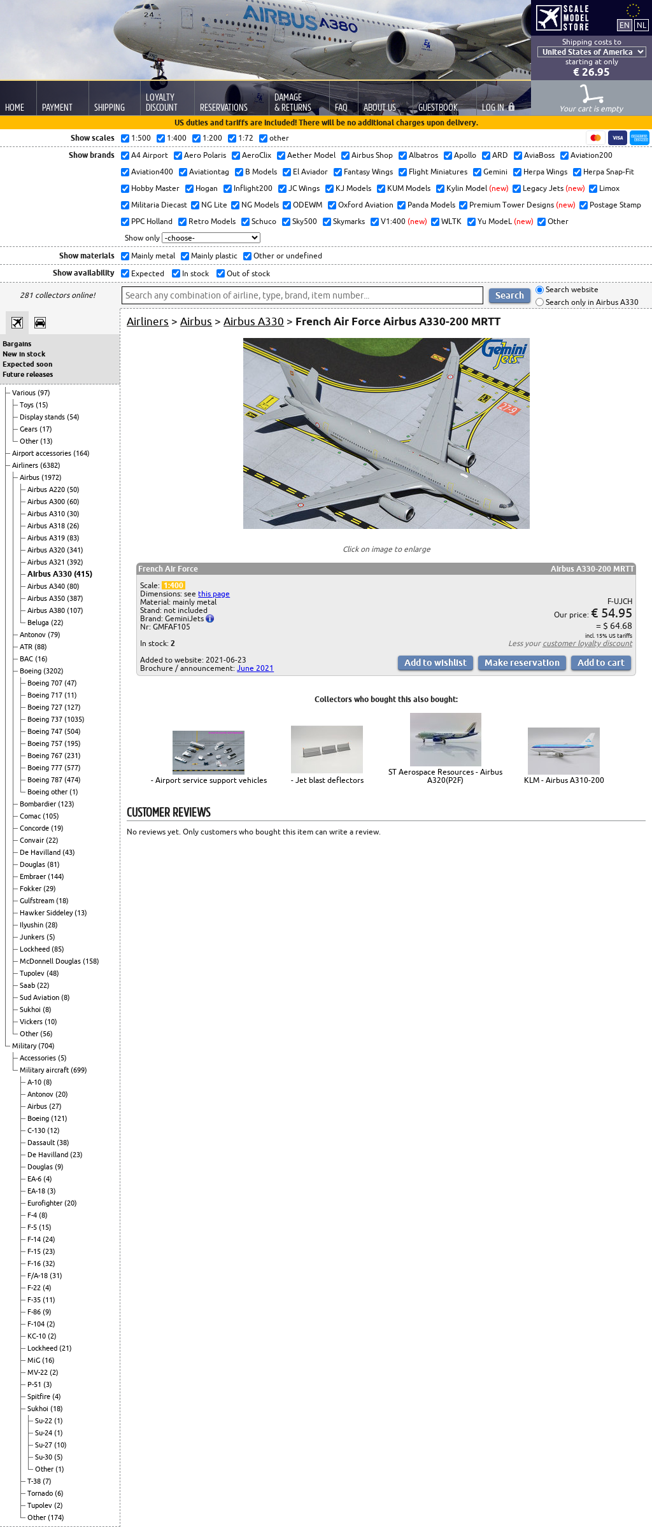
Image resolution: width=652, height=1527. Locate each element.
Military (25, 1046)
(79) (54, 634)
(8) (65, 997)
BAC (27, 659)
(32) (49, 1263)
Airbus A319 (47, 538)
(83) (73, 538)
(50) (73, 489)
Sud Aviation (40, 997)
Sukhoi (31, 1009)
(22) (57, 622)
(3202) (53, 671)
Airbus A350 (47, 598)
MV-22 (38, 1372)
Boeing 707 (45, 683)
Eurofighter (45, 1203)
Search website (571, 290)
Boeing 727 (45, 707)
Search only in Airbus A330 (591, 302)
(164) (81, 453)
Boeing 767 (45, 755)
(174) (56, 1517)
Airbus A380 (47, 610)
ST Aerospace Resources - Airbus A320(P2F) (445, 776)
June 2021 (255, 668)
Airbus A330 (50, 574)
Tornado (41, 1493)
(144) (56, 876)
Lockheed (36, 949)
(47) (70, 683)
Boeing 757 (45, 743)
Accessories (39, 1058)
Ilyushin (32, 925)
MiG (34, 1360)
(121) (59, 1118)
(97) (44, 393)
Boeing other (48, 792)
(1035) (74, 719)
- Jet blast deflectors (327, 780)
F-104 (36, 1324)
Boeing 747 (45, 731)
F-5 (33, 1227)
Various (25, 393)
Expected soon (27, 364)
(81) (53, 864)
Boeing (31, 671)
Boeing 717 (45, 695)
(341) (75, 550)
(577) (72, 767)
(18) (62, 900)
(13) (46, 441)
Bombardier (39, 804)
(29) (49, 888)
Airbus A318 (47, 526)
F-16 (35, 1263)
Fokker (31, 888)
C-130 (37, 1130)
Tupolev (33, 973)
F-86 (35, 1312)
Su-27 (44, 1445)
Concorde (35, 828)
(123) (66, 804)
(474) (72, 780)
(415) (83, 574)
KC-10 (37, 1336)
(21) (65, 1348)
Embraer (34, 876)
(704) (46, 1046)
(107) (75, 610)
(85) (58, 949)
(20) (61, 1094)
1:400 (173, 585)
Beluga (39, 622)
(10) (51, 1021)
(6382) (50, 465)
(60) (73, 501)
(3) (51, 1191)
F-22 (35, 1287)
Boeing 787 (45, 780)
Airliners (26, 465)
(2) (50, 1324)
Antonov (34, 634)
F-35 (35, 1300)
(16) (41, 659)
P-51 (35, 1384)
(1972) (51, 477)
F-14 (35, 1239)
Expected (146, 273)
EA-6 (35, 1179)
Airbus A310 (47, 513)
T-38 (35, 1481)
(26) (73, 526)
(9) (59, 1167)
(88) (40, 647)
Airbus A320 (47, 550)
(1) (73, 792)
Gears (29, 429)
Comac (31, 816)
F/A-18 (38, 1275)
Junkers (33, 937)
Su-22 (44, 1421)
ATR (27, 647)
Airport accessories (42, 453)
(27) (55, 1106)
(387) (75, 598)
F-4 (33, 1215)
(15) (42, 405)
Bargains (17, 344)
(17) (45, 429)
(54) (73, 417)
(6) (59, 1493)
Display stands (43, 417)
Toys (28, 405)
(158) (91, 961)
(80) (73, 586)
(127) (72, 707)
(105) (51, 816)
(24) (49, 1239)
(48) (52, 973)
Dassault (42, 1142)
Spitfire (39, 1396)
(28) (51, 925)
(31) (56, 1275)
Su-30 (44, 1457)
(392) (75, 562)
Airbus (30, 477)
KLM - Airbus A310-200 (564, 780)
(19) (57, 828)
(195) (72, 743)
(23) (76, 1154)
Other (30, 441)
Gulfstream (38, 900)
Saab (28, 985)
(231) (72, 755)
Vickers (32, 1021)
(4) (47, 1179)
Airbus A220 (47, 489)
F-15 (35, 1251)
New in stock (24, 354)
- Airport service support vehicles (209, 780)
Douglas (33, 864)
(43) (68, 852)
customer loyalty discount (587, 643)
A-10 (35, 1082)
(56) (46, 1034)
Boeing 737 (45, 719)
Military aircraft (45, 1070)
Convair (33, 840)
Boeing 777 (45, 767)
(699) (79, 1070)
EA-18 (37, 1191)
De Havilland (41, 852)
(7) (47, 1481)
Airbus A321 (47, 562)
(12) (53, 1130)
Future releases (28, 374)
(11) (70, 695)
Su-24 (44, 1433)
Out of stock (247, 273)
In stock (194, 273)
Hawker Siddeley (47, 913)
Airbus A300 (47, 501)
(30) (73, 513)
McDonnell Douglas (51, 961)
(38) (63, 1142)
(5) (50, 937)
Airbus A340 (47, 586)
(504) (72, 731)
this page (214, 593)
